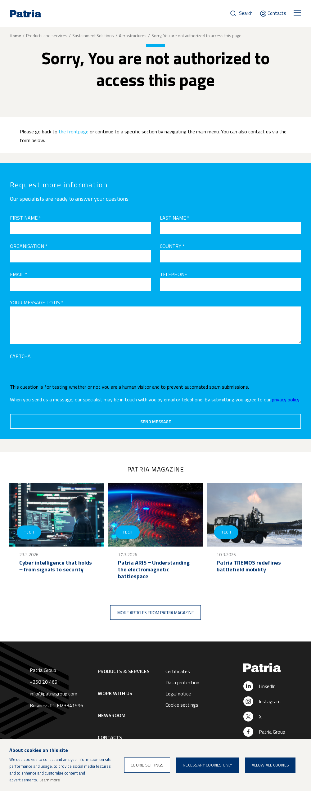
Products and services (46, 35)
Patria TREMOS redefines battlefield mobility (249, 566)
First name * (25, 217)
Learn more (49, 780)
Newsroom (111, 715)
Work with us (115, 693)
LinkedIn (267, 686)
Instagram (270, 701)
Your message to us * (36, 302)
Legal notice (178, 693)
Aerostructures (132, 35)
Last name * (174, 217)
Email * (18, 274)
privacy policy (285, 399)
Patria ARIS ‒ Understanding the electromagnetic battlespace (154, 569)
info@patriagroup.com (53, 693)
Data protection (182, 682)
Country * (172, 246)
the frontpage (73, 131)
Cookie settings (181, 704)
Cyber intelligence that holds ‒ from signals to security (55, 566)
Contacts (277, 13)
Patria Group (272, 731)
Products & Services (124, 671)
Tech (29, 532)
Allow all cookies (270, 765)
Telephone (173, 274)
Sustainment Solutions (93, 35)
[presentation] (57, 372)
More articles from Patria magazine (155, 612)
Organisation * (28, 246)
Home (15, 35)
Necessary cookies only (207, 765)
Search (246, 13)
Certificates (177, 671)
